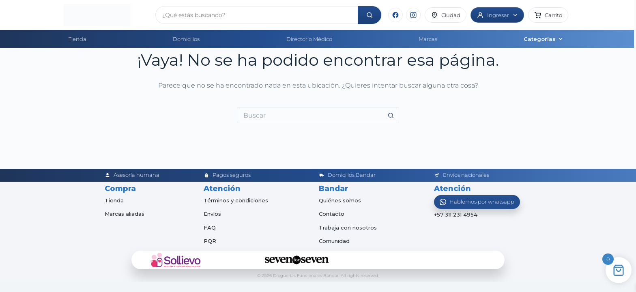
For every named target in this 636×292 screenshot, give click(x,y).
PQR (210, 241)
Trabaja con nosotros (348, 227)
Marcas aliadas (124, 213)
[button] (548, 15)
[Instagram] (413, 15)
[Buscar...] (310, 115)
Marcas (428, 39)
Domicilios (186, 39)
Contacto (331, 213)
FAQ (210, 227)
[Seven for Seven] (296, 260)
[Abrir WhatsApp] (477, 202)
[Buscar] (369, 15)
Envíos (212, 213)
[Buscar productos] (257, 15)
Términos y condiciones (236, 200)
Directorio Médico (309, 39)
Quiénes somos (340, 200)
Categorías (543, 39)
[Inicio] (106, 15)
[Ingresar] (497, 15)
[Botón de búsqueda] (391, 115)
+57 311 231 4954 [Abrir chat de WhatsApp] (455, 215)
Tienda (77, 39)
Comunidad (334, 241)
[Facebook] (395, 15)
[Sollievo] (175, 260)
